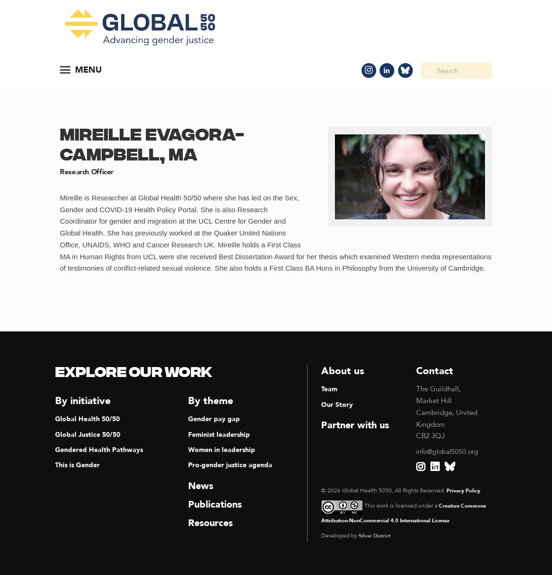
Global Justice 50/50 (89, 434)
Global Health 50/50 (89, 419)
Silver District (377, 535)
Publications (216, 504)
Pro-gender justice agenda (232, 465)
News (201, 486)
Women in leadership (223, 449)
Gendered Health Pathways (101, 449)
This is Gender (79, 465)
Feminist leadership (221, 434)
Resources (212, 523)
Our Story (337, 404)
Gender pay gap (215, 419)
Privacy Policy (466, 490)
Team (330, 389)
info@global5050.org (449, 451)
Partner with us (357, 425)
